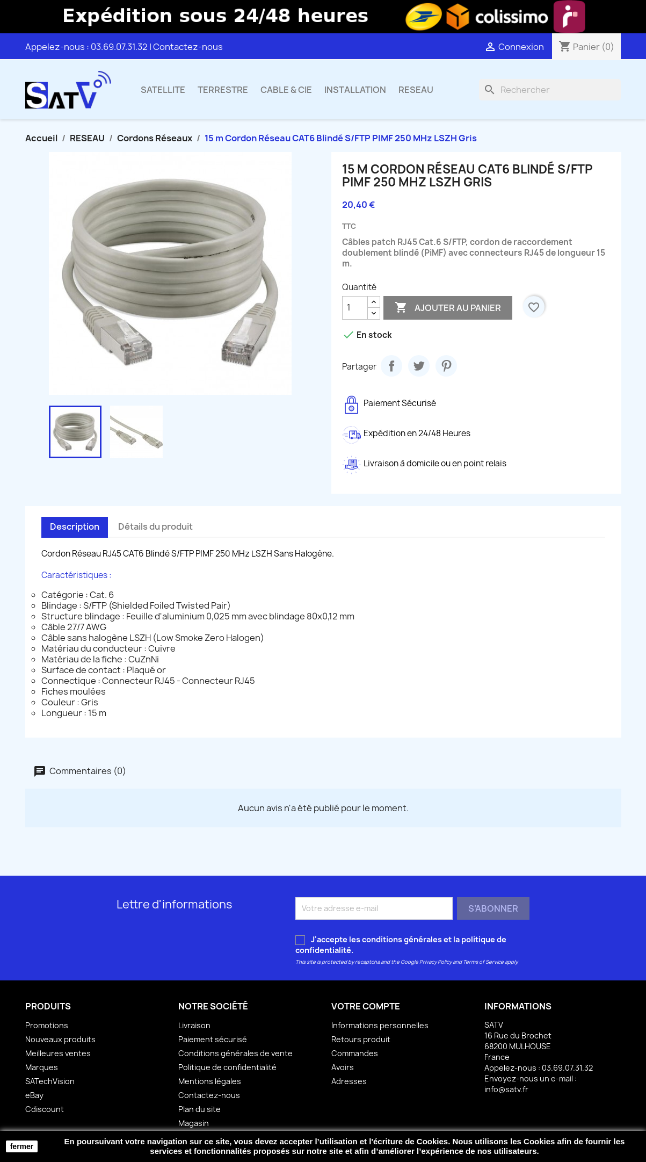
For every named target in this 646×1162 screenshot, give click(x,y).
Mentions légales (209, 1081)
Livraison (194, 1025)
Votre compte (365, 1006)
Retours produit (360, 1039)
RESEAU (415, 90)
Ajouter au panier (448, 308)
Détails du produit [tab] (155, 526)
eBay (34, 1095)
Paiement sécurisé (212, 1039)
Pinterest (446, 366)
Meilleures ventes (58, 1053)
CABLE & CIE (286, 90)
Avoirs (342, 1067)
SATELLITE (163, 90)
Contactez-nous (188, 47)
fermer (22, 1146)
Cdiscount (44, 1109)
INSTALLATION (355, 90)
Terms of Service (483, 961)
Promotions (46, 1025)
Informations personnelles (380, 1025)
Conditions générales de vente (235, 1053)
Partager (391, 366)
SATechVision (50, 1081)
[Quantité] (355, 308)
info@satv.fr (506, 1089)
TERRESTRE (223, 90)
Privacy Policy (435, 961)
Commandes (354, 1053)
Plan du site (199, 1109)
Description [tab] (74, 526)
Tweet (419, 366)
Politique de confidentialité (227, 1067)
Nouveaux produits (60, 1039)
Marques (41, 1067)
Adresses (349, 1081)
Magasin (193, 1123)
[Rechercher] (550, 89)
